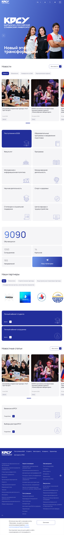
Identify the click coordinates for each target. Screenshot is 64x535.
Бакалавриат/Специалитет (30, 498)
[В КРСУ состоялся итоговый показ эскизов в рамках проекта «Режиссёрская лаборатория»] (45, 100)
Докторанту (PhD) (48, 479)
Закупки (4, 490)
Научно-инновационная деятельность (9, 498)
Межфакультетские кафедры (51, 509)
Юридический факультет (50, 493)
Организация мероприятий (9, 479)
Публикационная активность (30, 470)
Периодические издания (9, 484)
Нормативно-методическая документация (30, 467)
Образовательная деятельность (11, 501)
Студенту (46, 469)
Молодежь (5, 495)
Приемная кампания (28, 496)
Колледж (24, 511)
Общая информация (7, 504)
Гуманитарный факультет (50, 495)
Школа (24, 514)
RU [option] (37, 2)
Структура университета (9, 472)
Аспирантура (26, 503)
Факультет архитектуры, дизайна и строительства (52, 505)
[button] (3, 35)
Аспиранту (46, 474)
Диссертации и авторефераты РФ (31, 473)
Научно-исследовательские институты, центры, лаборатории (31, 488)
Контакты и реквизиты (8, 474)
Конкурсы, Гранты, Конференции (31, 475)
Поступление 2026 (48, 466)
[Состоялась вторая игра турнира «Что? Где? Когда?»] (15, 100)
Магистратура (26, 501)
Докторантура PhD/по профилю (31, 506)
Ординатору (46, 476)
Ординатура (25, 509)
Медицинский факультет (50, 502)
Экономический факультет (50, 490)
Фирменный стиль (7, 487)
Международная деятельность (11, 492)
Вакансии (4, 477)
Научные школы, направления (30, 485)
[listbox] (39, 2)
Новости (4, 482)
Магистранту (47, 471)
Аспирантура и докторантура (30, 482)
